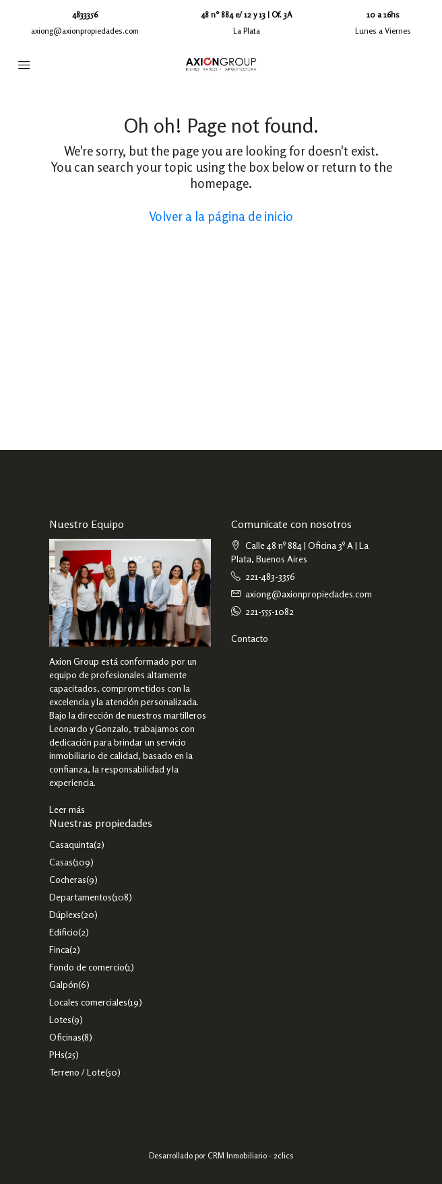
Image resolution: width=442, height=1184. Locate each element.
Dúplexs (65, 914)
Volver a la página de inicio (221, 216)
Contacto (249, 638)
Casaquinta (71, 844)
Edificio (63, 932)
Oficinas (65, 1037)
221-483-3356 (270, 576)
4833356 (85, 14)
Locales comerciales (88, 1002)
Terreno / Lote (77, 1072)
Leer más (67, 809)
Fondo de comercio (87, 967)
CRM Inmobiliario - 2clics (251, 1155)
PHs (57, 1054)
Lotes (60, 1019)
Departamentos (80, 896)
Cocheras (67, 879)
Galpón (63, 984)
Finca (59, 949)
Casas (61, 861)
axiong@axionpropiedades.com (85, 31)
